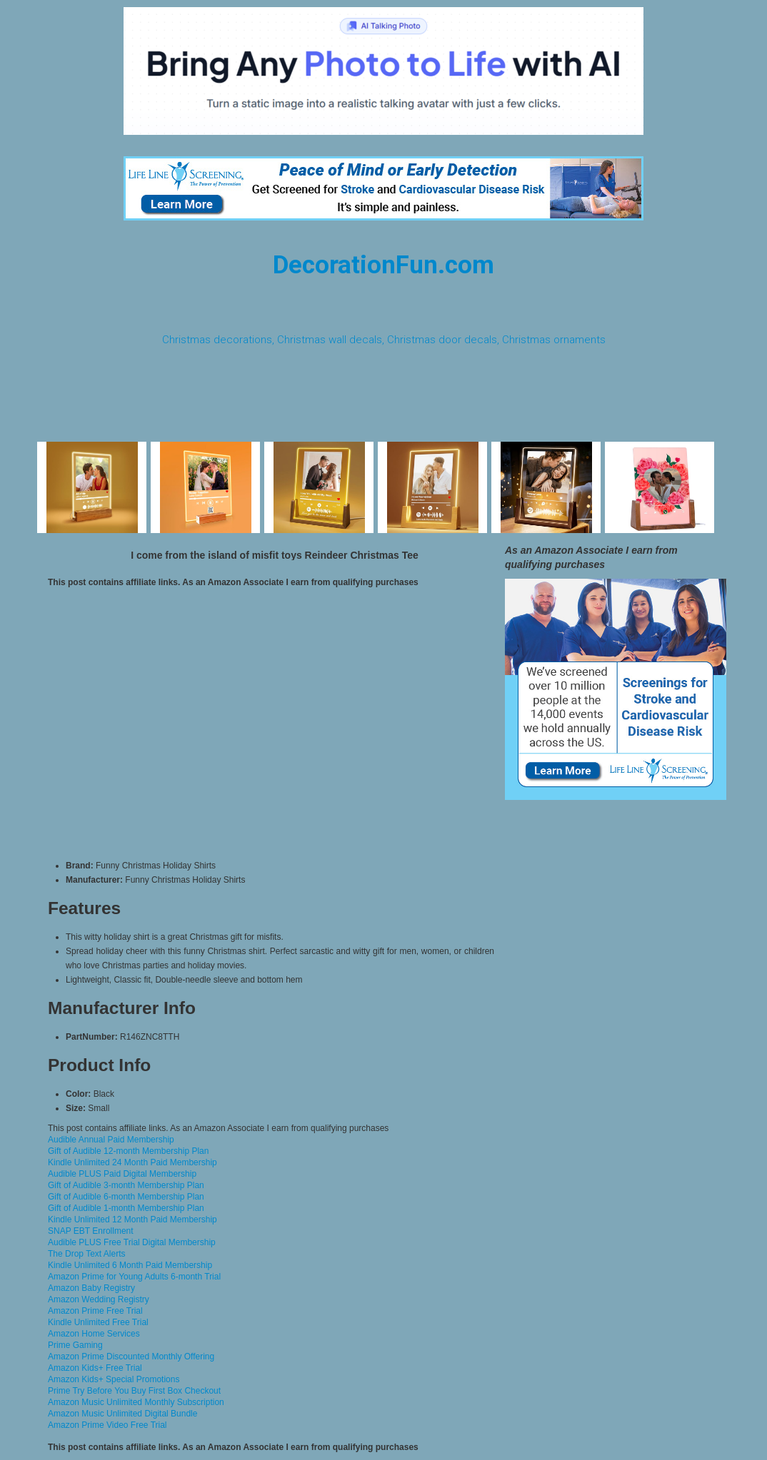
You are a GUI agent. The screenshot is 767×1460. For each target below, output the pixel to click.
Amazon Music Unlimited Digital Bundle (122, 1414)
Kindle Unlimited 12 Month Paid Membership (132, 1220)
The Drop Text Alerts (87, 1254)
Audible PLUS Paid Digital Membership (122, 1174)
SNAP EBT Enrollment (91, 1231)
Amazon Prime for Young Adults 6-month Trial (134, 1277)
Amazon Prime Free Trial (95, 1311)
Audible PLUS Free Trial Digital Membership (132, 1242)
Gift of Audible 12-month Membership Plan (128, 1151)
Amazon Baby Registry (91, 1288)
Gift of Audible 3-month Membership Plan (126, 1185)
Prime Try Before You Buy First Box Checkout (134, 1391)
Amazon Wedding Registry (98, 1299)
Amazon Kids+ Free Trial (95, 1368)
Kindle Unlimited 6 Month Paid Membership (130, 1265)
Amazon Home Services (94, 1334)
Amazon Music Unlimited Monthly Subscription (136, 1402)
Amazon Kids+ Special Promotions (113, 1379)
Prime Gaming (75, 1345)
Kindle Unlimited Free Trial (98, 1322)
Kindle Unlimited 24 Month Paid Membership (132, 1162)
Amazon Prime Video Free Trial (107, 1425)
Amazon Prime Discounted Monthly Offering (131, 1357)
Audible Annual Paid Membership (111, 1140)
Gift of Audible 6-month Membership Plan (126, 1197)
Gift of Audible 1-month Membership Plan (126, 1208)
